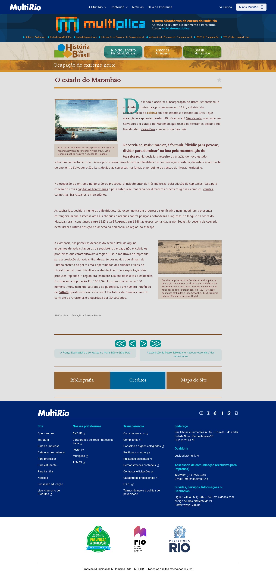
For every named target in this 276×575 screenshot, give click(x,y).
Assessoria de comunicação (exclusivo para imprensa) (206, 467)
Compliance (132, 440)
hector (78, 449)
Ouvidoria (181, 448)
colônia (152, 113)
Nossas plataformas (87, 426)
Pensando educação (50, 484)
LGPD (128, 484)
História (58, 315)
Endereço (181, 426)
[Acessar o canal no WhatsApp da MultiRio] (229, 413)
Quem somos (46, 433)
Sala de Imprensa (160, 7)
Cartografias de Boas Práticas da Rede (93, 441)
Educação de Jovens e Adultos (86, 315)
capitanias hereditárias (93, 189)
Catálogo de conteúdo (51, 452)
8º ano (67, 315)
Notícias (138, 7)
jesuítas (207, 189)
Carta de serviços (135, 433)
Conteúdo (119, 7)
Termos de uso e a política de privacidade (141, 492)
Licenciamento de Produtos (49, 492)
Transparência (133, 426)
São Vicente (194, 118)
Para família (45, 471)
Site (40, 426)
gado (121, 248)
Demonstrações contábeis (141, 465)
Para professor (47, 458)
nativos (63, 292)
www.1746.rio (191, 505)
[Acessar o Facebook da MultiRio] (222, 413)
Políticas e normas (136, 452)
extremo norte (87, 184)
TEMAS (79, 462)
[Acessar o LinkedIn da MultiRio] (236, 413)
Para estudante (47, 465)
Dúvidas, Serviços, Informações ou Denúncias (199, 489)
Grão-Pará (148, 129)
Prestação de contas (137, 459)
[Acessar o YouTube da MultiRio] (201, 413)
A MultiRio (97, 7)
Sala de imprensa (48, 446)
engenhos (60, 248)
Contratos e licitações (138, 471)
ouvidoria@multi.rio (187, 455)
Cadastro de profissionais (141, 478)
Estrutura (43, 439)
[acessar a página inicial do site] (25, 7)
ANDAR (79, 433)
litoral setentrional (204, 102)
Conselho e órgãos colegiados (143, 446)
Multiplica (81, 456)
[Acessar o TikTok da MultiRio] (215, 413)
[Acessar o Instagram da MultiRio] (208, 413)
